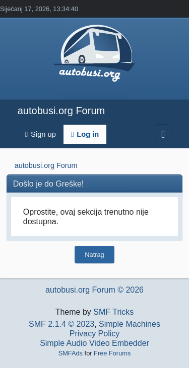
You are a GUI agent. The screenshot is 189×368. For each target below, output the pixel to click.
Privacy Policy (95, 333)
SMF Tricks (113, 312)
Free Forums (112, 353)
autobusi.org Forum (61, 110)
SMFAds (70, 353)
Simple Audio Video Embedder (94, 343)
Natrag (94, 254)
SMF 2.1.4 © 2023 (61, 324)
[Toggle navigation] (163, 134)
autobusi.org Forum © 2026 (94, 290)
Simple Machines (129, 324)
